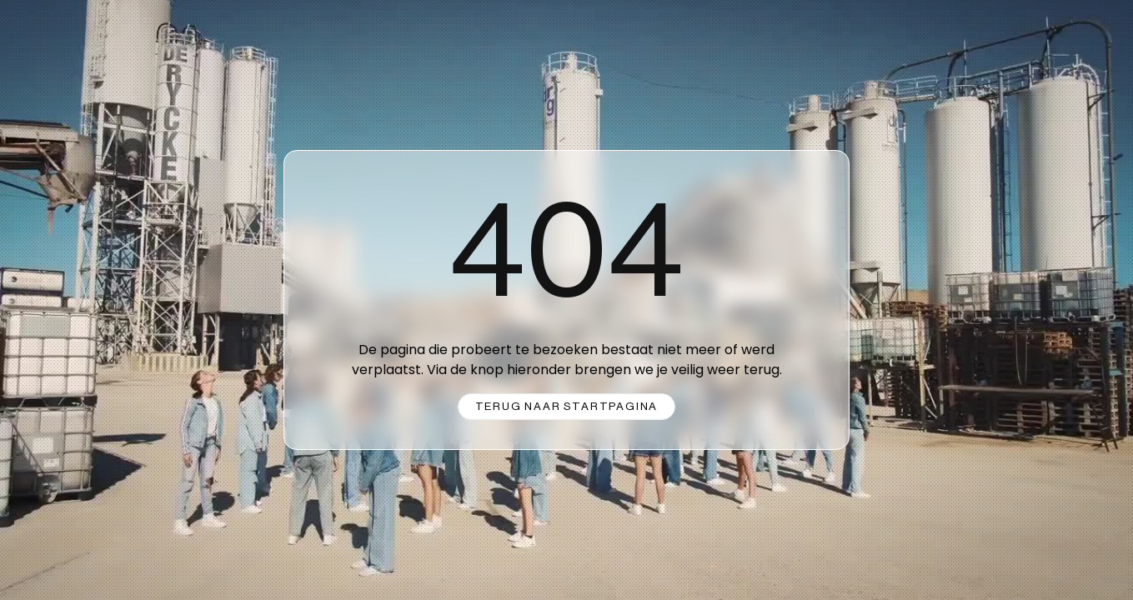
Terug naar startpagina (567, 406)
